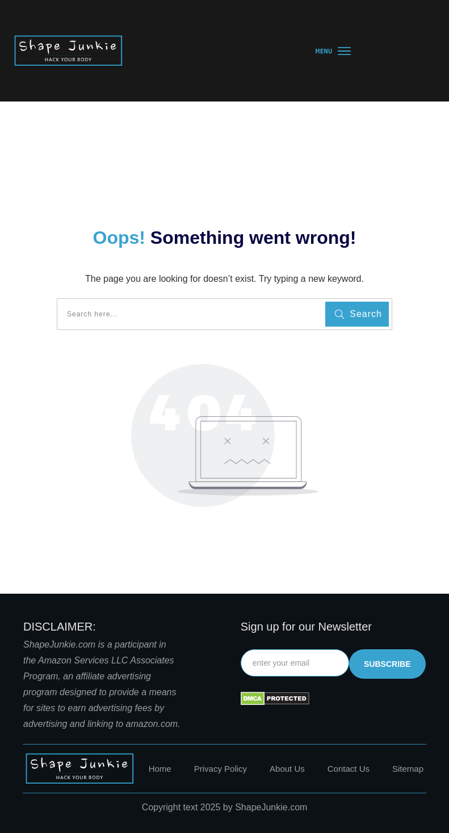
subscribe (387, 664)
